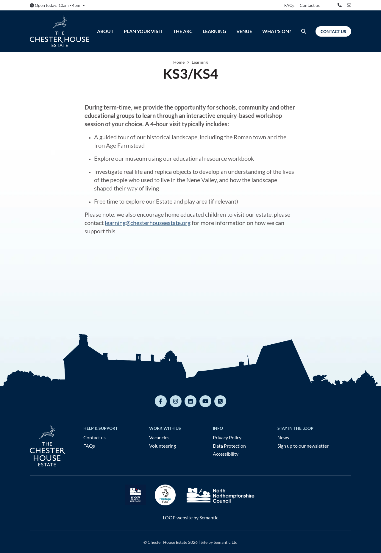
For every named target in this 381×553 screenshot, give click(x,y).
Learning (200, 62)
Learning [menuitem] (214, 31)
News (283, 437)
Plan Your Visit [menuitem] (143, 31)
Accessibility (225, 454)
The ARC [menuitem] (183, 31)
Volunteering (162, 446)
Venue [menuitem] (244, 31)
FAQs (289, 5)
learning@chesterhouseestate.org (147, 222)
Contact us (310, 5)
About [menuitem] (105, 31)
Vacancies (159, 437)
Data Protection (229, 446)
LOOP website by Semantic (190, 517)
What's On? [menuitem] (276, 31)
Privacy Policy (227, 437)
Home (179, 62)
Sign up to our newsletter (303, 446)
